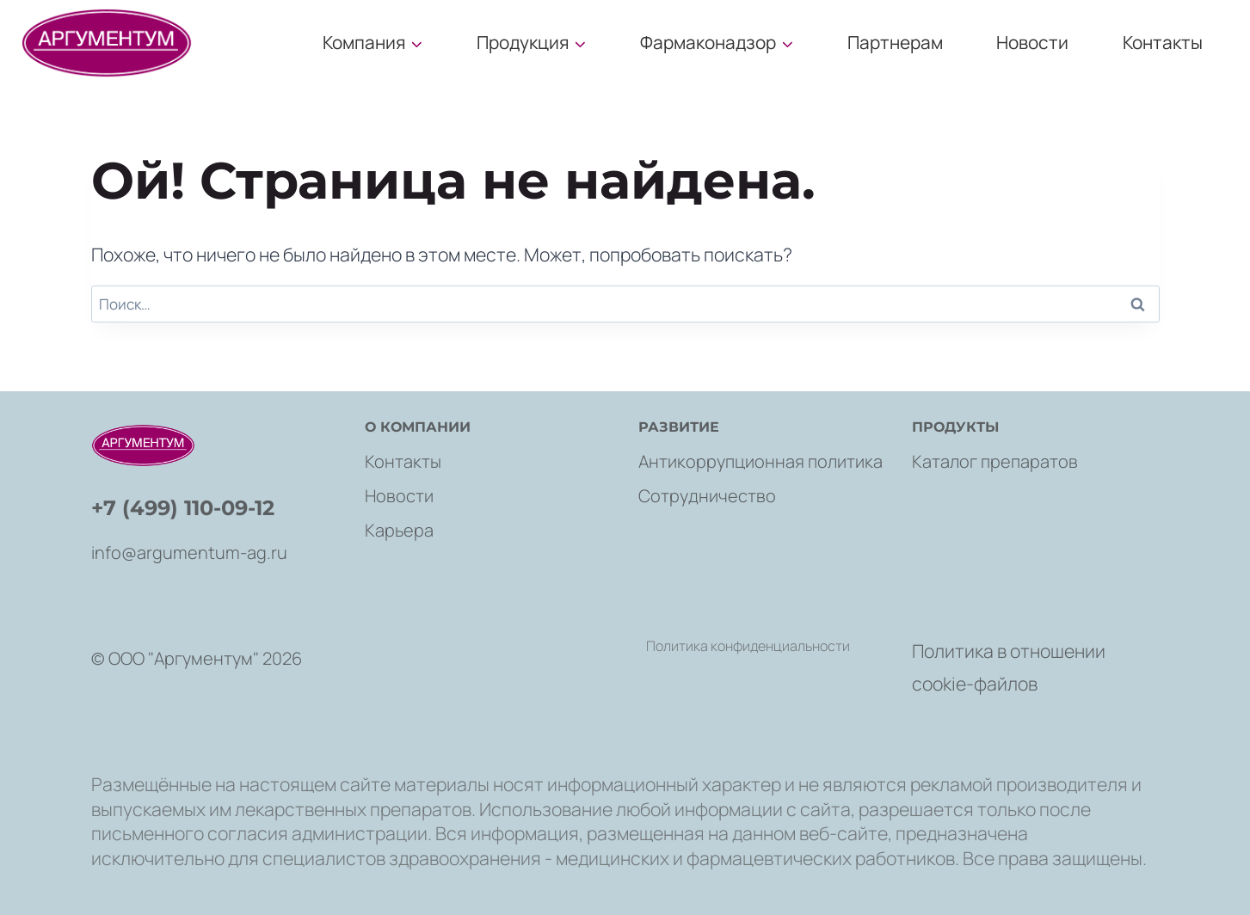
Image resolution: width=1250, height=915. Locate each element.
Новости (1032, 42)
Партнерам (895, 42)
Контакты (1163, 42)
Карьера (399, 530)
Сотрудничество (707, 495)
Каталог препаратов (995, 461)
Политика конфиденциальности (748, 645)
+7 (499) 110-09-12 (182, 507)
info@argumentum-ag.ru (189, 552)
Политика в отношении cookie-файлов (1008, 667)
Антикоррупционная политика (760, 461)
